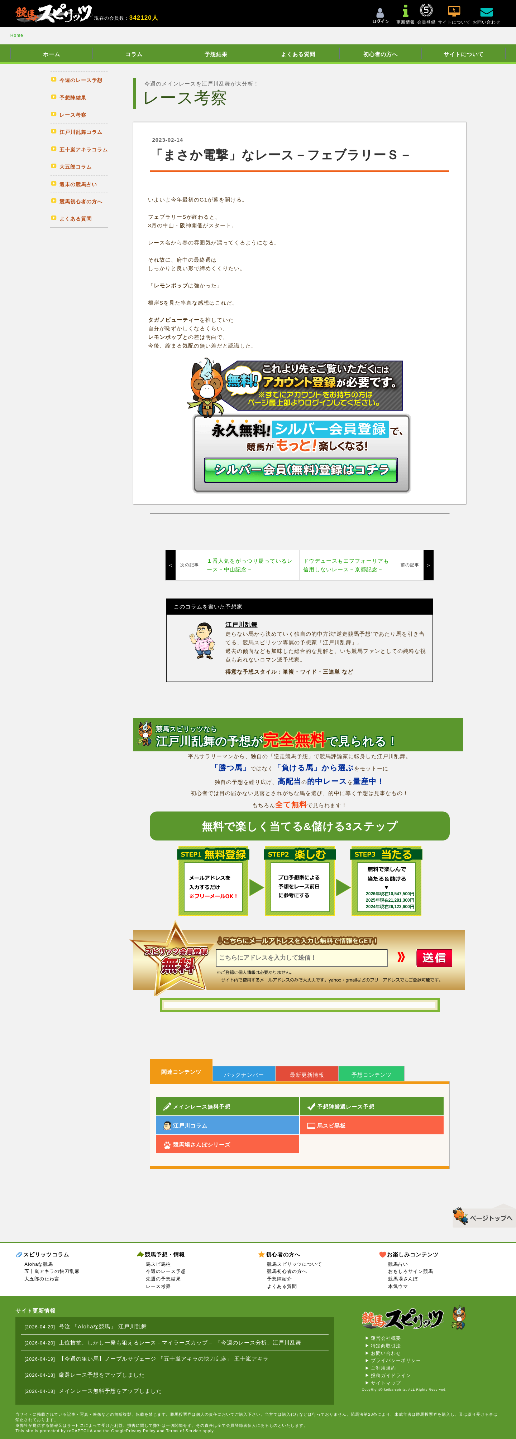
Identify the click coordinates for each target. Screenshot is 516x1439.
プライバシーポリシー (396, 1360)
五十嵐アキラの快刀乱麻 (52, 1271)
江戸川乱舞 (241, 624)
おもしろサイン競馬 (410, 1271)
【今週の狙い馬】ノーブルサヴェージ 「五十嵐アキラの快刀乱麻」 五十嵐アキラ (164, 1359)
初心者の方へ (380, 54)
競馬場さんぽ (403, 1278)
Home (16, 35)
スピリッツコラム (46, 1254)
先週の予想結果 (163, 1278)
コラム (134, 54)
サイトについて (464, 54)
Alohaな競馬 (38, 1264)
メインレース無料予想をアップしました (110, 1391)
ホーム (51, 54)
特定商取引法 (386, 1345)
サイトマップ (386, 1383)
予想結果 (216, 54)
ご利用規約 (383, 1368)
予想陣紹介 (279, 1278)
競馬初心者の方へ (287, 1271)
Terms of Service (183, 1431)
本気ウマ (398, 1286)
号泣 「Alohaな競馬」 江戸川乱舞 (103, 1326)
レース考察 (158, 1286)
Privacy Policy (141, 1431)
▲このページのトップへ (482, 1214)
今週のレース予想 (166, 1271)
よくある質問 (298, 54)
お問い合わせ (386, 1353)
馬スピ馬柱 (158, 1264)
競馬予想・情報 (165, 1254)
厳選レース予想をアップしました (102, 1375)
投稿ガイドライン (391, 1375)
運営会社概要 (386, 1338)
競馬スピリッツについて (294, 1264)
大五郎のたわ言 (41, 1278)
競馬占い (398, 1264)
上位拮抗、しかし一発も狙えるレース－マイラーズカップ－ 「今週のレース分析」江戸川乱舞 (180, 1342)
